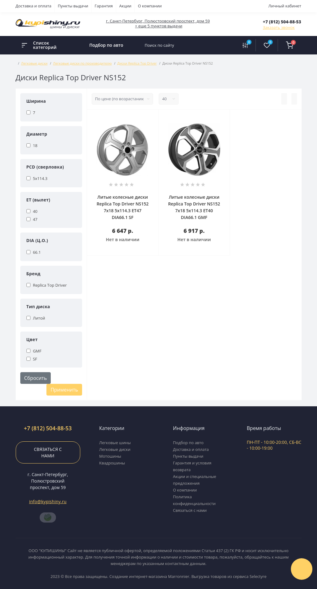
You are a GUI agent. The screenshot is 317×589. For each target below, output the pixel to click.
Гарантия (104, 6)
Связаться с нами (47, 452)
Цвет (32, 339)
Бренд (33, 274)
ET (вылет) (38, 200)
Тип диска (38, 306)
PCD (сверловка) (45, 167)
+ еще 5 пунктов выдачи (158, 26)
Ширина (36, 101)
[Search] (228, 45)
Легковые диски (34, 63)
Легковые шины (115, 442)
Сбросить (35, 378)
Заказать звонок (279, 27)
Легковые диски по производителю (82, 63)
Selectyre (258, 576)
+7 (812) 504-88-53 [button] (48, 428)
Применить (64, 389)
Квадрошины (112, 463)
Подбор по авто (106, 45)
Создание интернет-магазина (138, 576)
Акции (125, 6)
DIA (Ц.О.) (37, 240)
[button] (282, 21)
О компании (150, 6)
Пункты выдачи (73, 6)
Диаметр (36, 134)
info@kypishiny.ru (48, 501)
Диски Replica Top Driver (137, 63)
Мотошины (110, 456)
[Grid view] (294, 99)
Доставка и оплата (34, 6)
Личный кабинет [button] (284, 6)
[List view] (284, 99)
